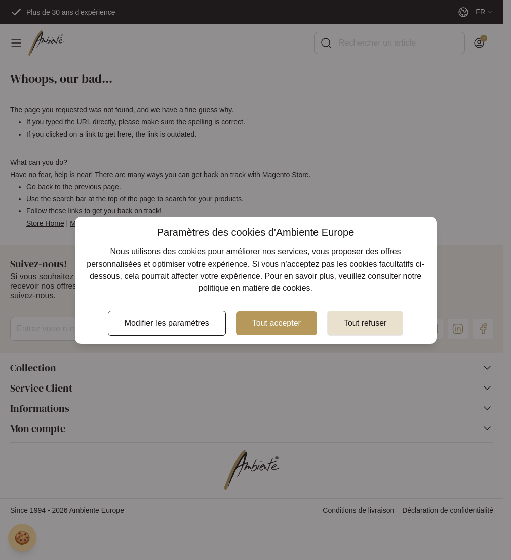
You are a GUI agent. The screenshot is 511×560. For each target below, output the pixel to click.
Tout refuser (365, 323)
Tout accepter (276, 323)
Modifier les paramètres (167, 323)
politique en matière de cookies (254, 288)
